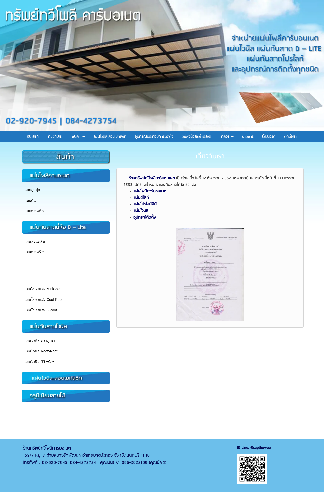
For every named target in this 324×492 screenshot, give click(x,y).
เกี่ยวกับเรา (55, 136)
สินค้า (78, 136)
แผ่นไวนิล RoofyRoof (40, 351)
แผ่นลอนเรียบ (35, 252)
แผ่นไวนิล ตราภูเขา (39, 340)
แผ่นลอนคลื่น (34, 241)
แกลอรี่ (227, 136)
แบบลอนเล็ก (34, 211)
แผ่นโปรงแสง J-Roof (40, 310)
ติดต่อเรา (290, 136)
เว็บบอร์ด (268, 136)
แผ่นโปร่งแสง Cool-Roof (43, 299)
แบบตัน (30, 200)
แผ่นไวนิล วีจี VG (39, 362)
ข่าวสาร (248, 136)
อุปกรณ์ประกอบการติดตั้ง (154, 136)
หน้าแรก (33, 136)
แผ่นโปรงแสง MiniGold (42, 289)
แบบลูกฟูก (32, 190)
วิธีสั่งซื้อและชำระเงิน (196, 136)
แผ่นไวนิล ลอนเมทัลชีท (109, 136)
